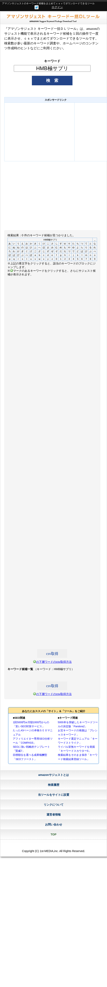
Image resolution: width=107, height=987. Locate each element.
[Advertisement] (39, 132)
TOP (53, 834)
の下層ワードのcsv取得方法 (54, 661)
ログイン (57, 7)
